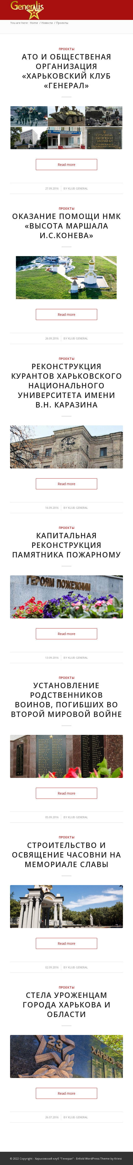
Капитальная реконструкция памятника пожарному (66, 545)
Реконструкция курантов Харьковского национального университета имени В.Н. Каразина (66, 385)
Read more (66, 164)
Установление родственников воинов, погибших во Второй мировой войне (66, 699)
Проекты (66, 49)
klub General (78, 188)
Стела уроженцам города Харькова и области (67, 1004)
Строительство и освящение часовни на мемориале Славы (66, 854)
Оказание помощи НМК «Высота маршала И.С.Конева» (66, 225)
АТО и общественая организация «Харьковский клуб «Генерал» (66, 71)
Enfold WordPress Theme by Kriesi (99, 1158)
